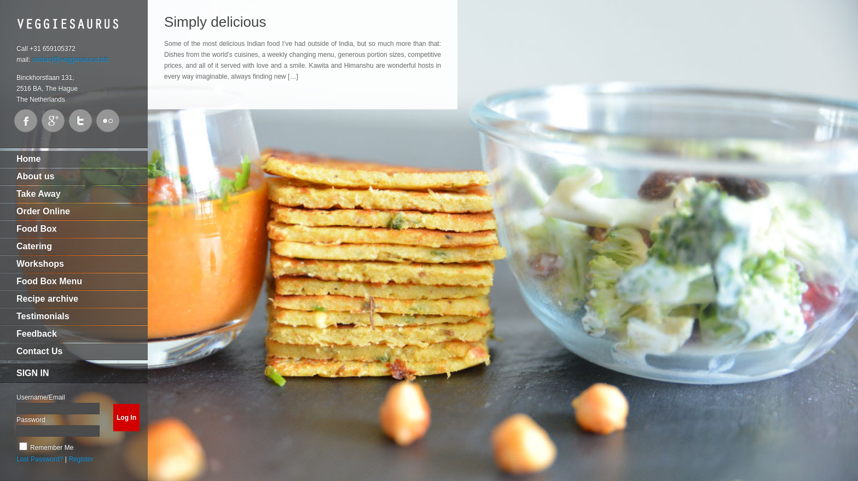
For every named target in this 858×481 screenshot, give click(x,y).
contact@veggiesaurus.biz (70, 59)
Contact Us (39, 351)
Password (30, 420)
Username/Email (40, 397)
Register (80, 459)
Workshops (40, 263)
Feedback (36, 333)
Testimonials (42, 316)
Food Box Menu (49, 281)
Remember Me (51, 447)
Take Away (38, 193)
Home (28, 158)
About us (35, 176)
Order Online (43, 211)
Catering (34, 246)
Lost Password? (39, 459)
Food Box (36, 228)
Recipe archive (47, 298)
